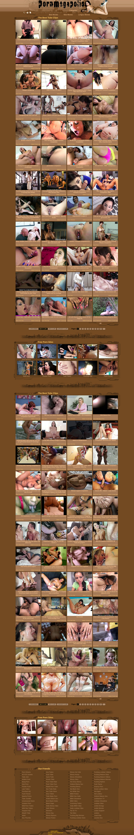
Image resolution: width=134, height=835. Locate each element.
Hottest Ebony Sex (76, 784)
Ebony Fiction (50, 818)
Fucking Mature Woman (102, 779)
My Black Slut (75, 789)
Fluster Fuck (47, 375)
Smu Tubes (50, 794)
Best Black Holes (52, 801)
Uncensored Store (67, 734)
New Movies (68, 15)
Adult (87, 750)
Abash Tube (67, 750)
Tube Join (67, 358)
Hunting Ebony (75, 786)
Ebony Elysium (51, 815)
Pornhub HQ (87, 375)
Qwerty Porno (26, 734)
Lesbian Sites (99, 803)
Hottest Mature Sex (101, 796)
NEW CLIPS (52, 329)
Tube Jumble (47, 734)
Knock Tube (50, 779)
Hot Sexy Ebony (75, 782)
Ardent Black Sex (52, 798)
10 (100, 329)
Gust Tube (49, 774)
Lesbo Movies (99, 808)
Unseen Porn (87, 734)
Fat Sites (73, 813)
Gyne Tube (50, 777)
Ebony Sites (74, 779)
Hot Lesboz (98, 794)
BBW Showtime (75, 798)
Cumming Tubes (75, 803)
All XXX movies (47, 358)
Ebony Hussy (74, 774)
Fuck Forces (108, 375)
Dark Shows (50, 808)
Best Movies (53, 15)
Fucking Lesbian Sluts (77, 818)
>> (104, 329)
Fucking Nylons (99, 782)
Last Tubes (67, 375)
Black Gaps (50, 803)
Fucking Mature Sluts (101, 774)
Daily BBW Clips (75, 806)
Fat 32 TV (73, 810)
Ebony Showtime (76, 777)
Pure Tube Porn (51, 784)
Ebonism (49, 810)
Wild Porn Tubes (108, 734)
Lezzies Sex (98, 818)
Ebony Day (50, 813)
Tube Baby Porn (51, 796)
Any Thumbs (108, 750)
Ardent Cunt (87, 358)
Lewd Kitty (97, 815)
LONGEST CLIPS (62, 329)
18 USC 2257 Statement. (55, 832)
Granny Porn (98, 786)
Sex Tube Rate (51, 789)
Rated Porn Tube (52, 786)
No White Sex (75, 791)
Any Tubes (49, 772)
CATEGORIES (33, 329)
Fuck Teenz (98, 784)
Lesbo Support (99, 810)
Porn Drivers (26, 358)
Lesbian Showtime (100, 801)
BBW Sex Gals (75, 796)
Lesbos (96, 813)
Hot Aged (97, 791)
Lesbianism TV (99, 798)
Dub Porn (26, 375)
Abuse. (50, 834)
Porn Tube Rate (51, 782)
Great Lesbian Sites (101, 789)
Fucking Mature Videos (102, 777)
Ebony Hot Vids (75, 772)
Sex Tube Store (51, 791)
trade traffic (54, 831)
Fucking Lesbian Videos (102, 772)
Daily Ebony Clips (52, 806)
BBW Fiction (74, 794)
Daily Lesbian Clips (76, 808)
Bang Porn (108, 358)
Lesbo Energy (99, 806)
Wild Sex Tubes (26, 750)
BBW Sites (74, 801)
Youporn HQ (47, 750)
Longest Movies (84, 15)
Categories (73, 10)
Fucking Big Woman (77, 815)
